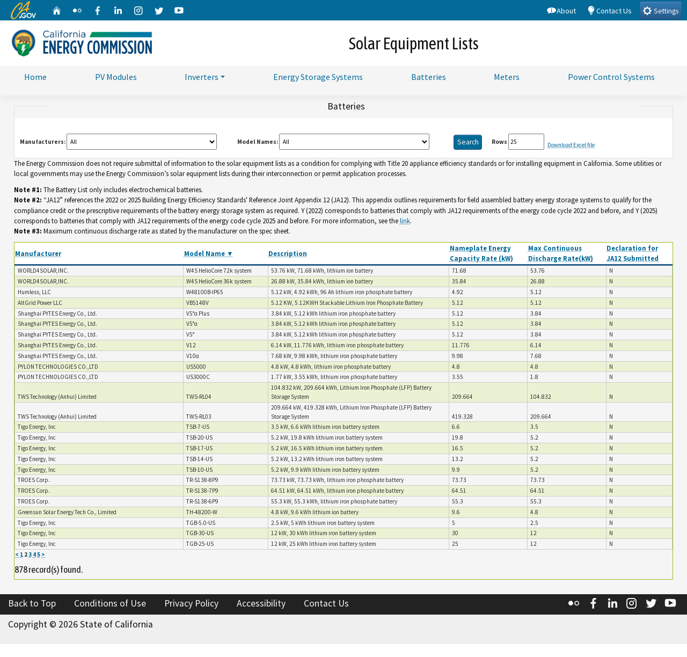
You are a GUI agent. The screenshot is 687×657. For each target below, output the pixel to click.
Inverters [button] (201, 76)
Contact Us (609, 10)
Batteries (428, 76)
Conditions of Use (110, 605)
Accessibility (261, 605)
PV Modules (116, 76)
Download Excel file (571, 147)
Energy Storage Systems (318, 76)
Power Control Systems (611, 76)
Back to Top (32, 605)
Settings (660, 10)
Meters (507, 76)
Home (35, 76)
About (561, 10)
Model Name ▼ (208, 255)
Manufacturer (38, 255)
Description (287, 255)
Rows (499, 143)
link (405, 222)
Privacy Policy (191, 605)
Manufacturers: (42, 143)
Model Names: (257, 143)
